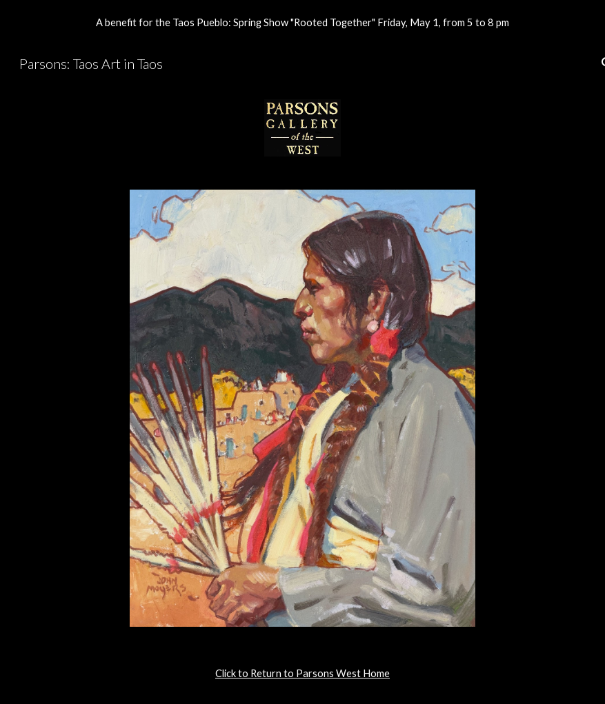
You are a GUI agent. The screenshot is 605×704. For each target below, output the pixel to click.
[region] (302, 22)
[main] (303, 673)
